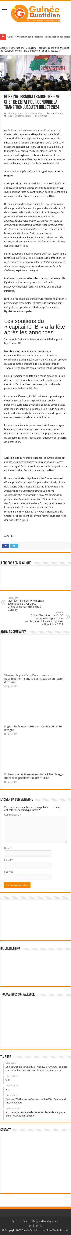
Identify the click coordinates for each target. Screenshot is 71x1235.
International (18, 47)
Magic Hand (53, 1221)
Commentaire (12, 814)
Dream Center (22, 1221)
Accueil (4, 47)
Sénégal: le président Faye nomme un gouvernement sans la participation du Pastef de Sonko (34, 679)
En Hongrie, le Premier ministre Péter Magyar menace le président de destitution (34, 776)
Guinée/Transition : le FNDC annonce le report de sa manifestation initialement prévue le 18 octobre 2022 (43, 618)
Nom (7, 848)
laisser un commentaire (19, 116)
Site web (8, 871)
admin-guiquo (14, 113)
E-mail (8, 860)
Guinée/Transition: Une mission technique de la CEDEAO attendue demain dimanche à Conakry (27, 604)
